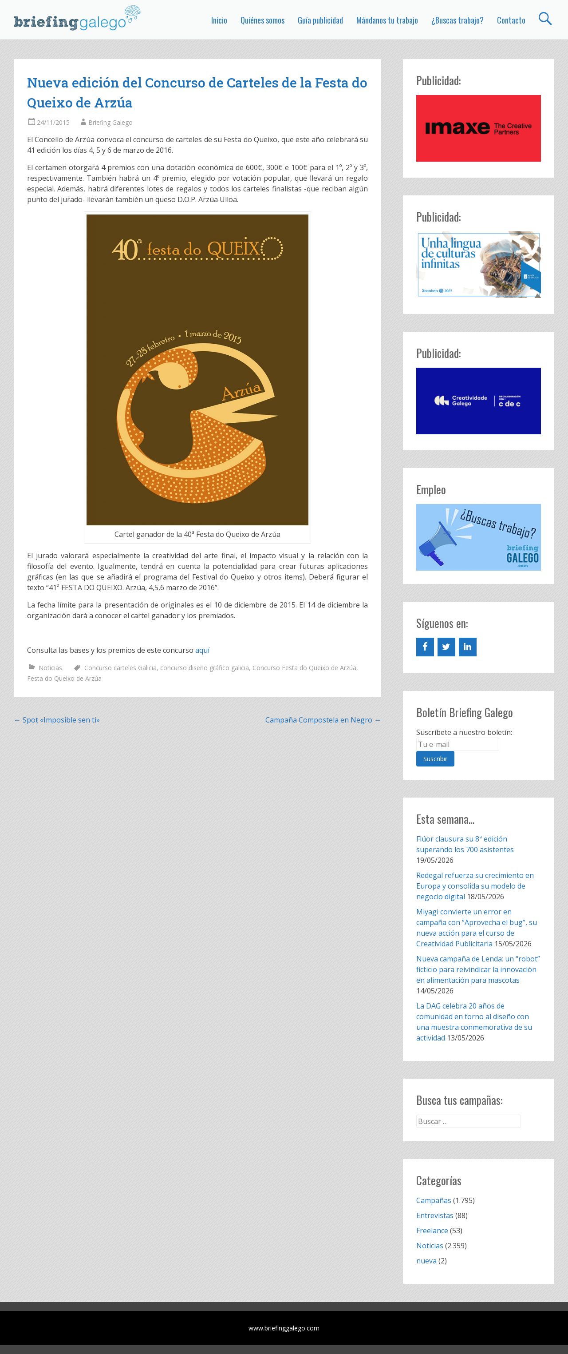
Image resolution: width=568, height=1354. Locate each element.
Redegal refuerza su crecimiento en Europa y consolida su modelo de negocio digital (475, 885)
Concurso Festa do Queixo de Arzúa (304, 667)
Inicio (219, 20)
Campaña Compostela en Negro (323, 720)
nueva (426, 1261)
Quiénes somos (262, 20)
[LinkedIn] (468, 647)
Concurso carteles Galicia (120, 667)
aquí (202, 650)
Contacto (511, 20)
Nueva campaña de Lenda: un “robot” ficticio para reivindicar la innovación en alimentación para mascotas (478, 969)
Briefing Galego (110, 122)
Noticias (50, 667)
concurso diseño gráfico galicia (204, 667)
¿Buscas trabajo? (457, 20)
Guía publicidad (320, 20)
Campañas (433, 1200)
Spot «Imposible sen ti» (57, 720)
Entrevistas (435, 1215)
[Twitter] (446, 647)
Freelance (432, 1230)
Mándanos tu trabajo (387, 20)
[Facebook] (425, 647)
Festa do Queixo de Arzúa (64, 678)
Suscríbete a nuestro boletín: (464, 732)
